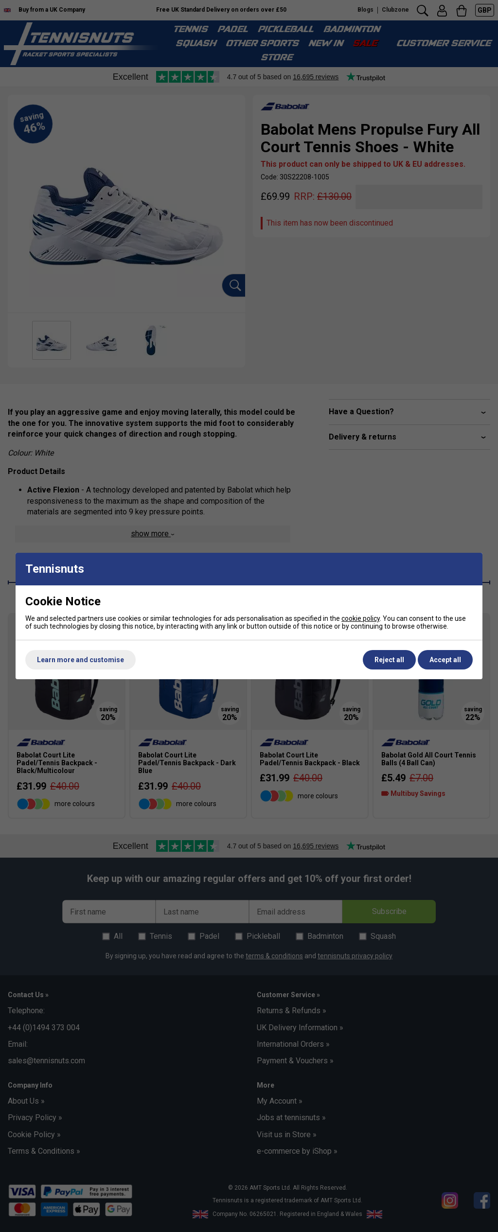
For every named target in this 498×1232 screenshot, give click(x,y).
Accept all (445, 660)
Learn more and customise (80, 660)
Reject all (389, 660)
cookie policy (360, 618)
